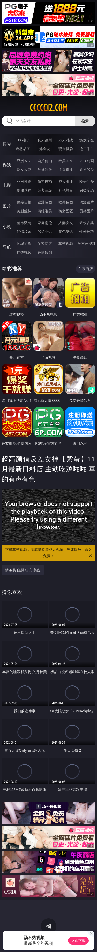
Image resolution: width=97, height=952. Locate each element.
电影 (7, 185)
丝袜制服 (45, 169)
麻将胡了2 (24, 148)
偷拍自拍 (45, 181)
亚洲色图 (45, 202)
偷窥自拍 (24, 202)
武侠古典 (86, 222)
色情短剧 (45, 252)
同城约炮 (24, 243)
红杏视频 (24, 252)
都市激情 (24, 222)
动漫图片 (86, 202)
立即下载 (78, 940)
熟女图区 (65, 210)
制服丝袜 (24, 190)
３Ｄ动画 (86, 160)
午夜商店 (45, 243)
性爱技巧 (86, 231)
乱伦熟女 (65, 190)
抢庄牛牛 (86, 148)
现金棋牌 (65, 148)
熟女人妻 (24, 169)
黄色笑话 (65, 231)
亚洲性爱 (24, 181)
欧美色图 (65, 202)
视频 (7, 164)
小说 (7, 226)
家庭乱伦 (45, 222)
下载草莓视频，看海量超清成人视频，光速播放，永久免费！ (49, 553)
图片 (7, 206)
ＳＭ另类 (86, 169)
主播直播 (65, 169)
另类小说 (45, 231)
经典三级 (45, 190)
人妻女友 (65, 222)
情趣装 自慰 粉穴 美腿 (23, 570)
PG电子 (24, 140)
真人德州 (45, 140)
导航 (7, 247)
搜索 (85, 120)
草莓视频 (65, 243)
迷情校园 (24, 231)
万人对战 (65, 140)
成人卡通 (65, 181)
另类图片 (86, 210)
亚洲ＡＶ (24, 160)
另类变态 (86, 190)
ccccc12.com (49, 108)
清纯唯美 (45, 210)
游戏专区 (86, 140)
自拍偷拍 (45, 160)
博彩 (7, 144)
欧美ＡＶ (65, 160)
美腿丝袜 (24, 210)
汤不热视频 (87, 243)
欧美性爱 (86, 181)
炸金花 (44, 148)
